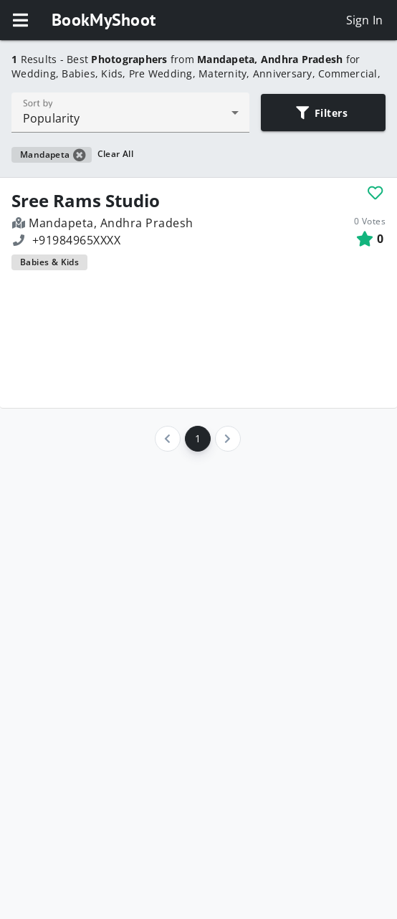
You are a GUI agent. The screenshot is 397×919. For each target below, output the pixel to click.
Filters (322, 113)
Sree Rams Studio (85, 200)
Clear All (115, 154)
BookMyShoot (104, 20)
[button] (20, 20)
